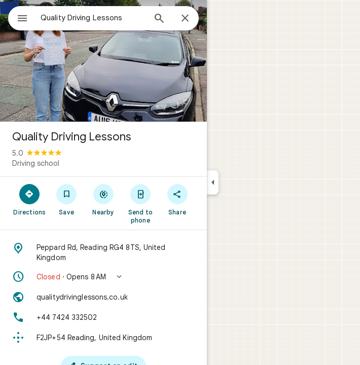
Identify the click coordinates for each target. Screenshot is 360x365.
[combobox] (93, 18)
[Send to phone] (140, 203)
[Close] (185, 18)
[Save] (66, 199)
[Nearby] (103, 199)
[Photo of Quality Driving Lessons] (103, 61)
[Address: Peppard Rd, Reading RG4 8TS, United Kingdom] (103, 252)
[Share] (177, 199)
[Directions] (29, 199)
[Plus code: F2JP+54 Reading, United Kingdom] (103, 337)
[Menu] (22, 19)
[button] (103, 277)
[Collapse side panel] (213, 182)
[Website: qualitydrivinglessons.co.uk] (103, 297)
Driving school (35, 163)
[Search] (159, 19)
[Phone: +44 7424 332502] (103, 317)
